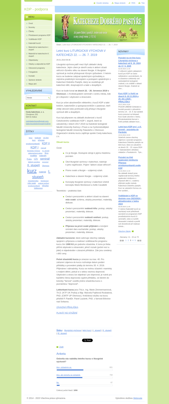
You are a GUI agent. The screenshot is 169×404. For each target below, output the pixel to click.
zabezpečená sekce (35, 153)
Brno (47, 153)
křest (30, 138)
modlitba (33, 156)
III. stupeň (62, 333)
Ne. (57, 383)
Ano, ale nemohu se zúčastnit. (68, 375)
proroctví (45, 162)
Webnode (137, 398)
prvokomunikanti (34, 186)
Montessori (45, 181)
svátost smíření (43, 183)
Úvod (58, 45)
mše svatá (32, 183)
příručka (45, 186)
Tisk (143, 3)
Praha (29, 159)
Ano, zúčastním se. (64, 367)
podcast (38, 138)
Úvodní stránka (102, 3)
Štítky (59, 330)
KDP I (34, 147)
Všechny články (124, 231)
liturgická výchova (72, 330)
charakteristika (33, 181)
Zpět (61, 347)
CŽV (36, 159)
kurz (32, 171)
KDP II (46, 143)
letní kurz (87, 330)
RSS (133, 3)
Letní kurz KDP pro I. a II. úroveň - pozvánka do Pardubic (130, 129)
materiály (42, 156)
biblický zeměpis (34, 162)
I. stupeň (97, 330)
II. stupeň (107, 330)
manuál (43, 148)
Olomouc (45, 166)
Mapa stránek (120, 3)
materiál (42, 172)
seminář (45, 158)
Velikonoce (38, 188)
